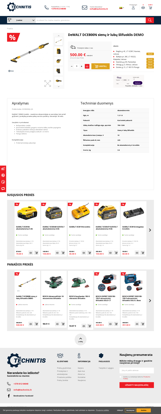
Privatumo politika (64, 377)
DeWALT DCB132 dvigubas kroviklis (133, 228)
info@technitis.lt (99, 8)
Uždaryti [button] (120, 410)
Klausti (150, 54)
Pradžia (10, 28)
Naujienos (82, 380)
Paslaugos (104, 361)
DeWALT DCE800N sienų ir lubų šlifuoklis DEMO (26, 297)
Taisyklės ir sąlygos (106, 368)
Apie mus (81, 371)
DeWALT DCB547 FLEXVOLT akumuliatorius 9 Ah (107, 228)
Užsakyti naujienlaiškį (136, 385)
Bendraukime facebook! (23, 396)
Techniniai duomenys (96, 103)
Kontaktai (81, 377)
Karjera (80, 368)
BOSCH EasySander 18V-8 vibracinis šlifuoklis (79, 297)
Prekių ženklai (62, 380)
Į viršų (80, 339)
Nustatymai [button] (130, 410)
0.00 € (150, 5)
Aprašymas (20, 103)
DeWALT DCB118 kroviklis (79, 227)
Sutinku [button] (143, 410)
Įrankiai (21, 20)
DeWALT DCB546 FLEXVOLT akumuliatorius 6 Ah (54, 228)
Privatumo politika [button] (102, 410)
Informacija (84, 361)
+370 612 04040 (58, 8)
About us (81, 374)
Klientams (62, 361)
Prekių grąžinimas (64, 368)
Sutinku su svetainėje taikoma (136, 378)
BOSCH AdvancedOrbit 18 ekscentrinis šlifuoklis (53, 297)
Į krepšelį (101, 66)
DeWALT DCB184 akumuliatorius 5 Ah (24, 228)
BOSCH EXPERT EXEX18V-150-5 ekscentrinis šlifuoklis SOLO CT (106, 298)
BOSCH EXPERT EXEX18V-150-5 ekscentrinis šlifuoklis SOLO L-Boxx (132, 298)
